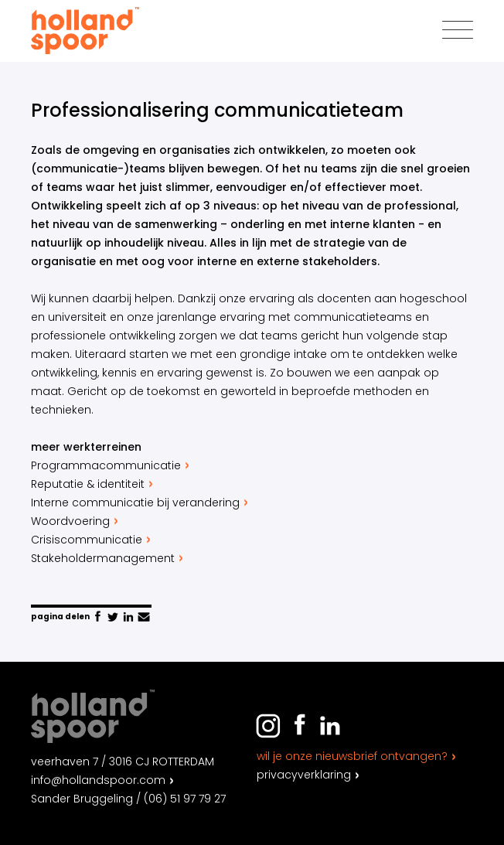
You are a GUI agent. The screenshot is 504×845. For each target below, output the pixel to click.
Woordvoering (76, 521)
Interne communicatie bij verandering (141, 502)
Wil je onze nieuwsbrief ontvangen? (352, 756)
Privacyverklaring (304, 774)
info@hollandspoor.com (98, 780)
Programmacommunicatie (111, 465)
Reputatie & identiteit (93, 484)
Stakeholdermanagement (108, 558)
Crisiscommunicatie (92, 539)
